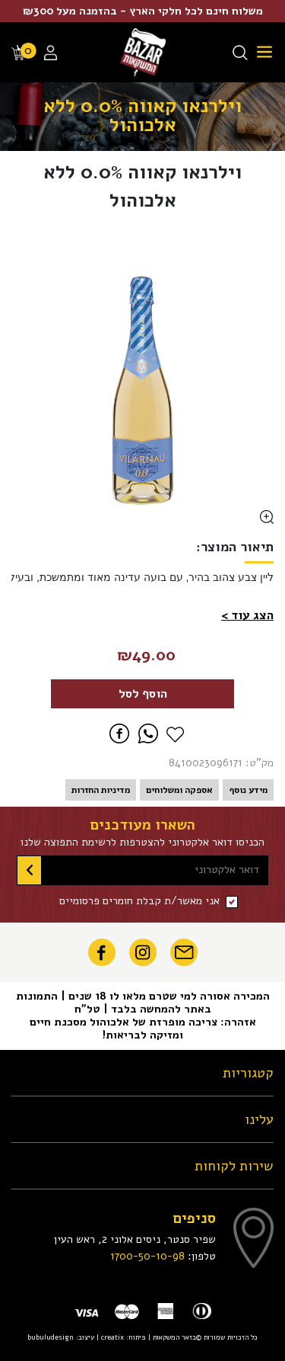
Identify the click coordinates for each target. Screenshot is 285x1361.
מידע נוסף (248, 790)
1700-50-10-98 (147, 1255)
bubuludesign (50, 1337)
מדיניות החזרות (100, 790)
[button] (247, 615)
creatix (112, 1337)
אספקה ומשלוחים (179, 790)
